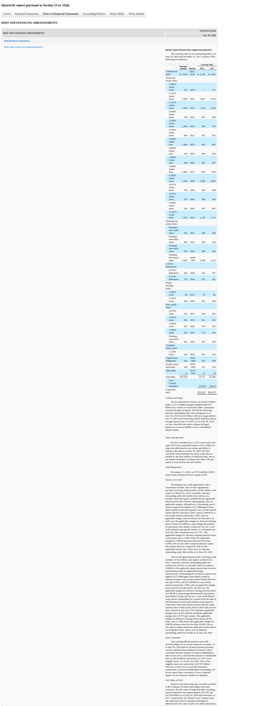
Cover (7, 13)
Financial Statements (26, 13)
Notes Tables (117, 13)
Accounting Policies (94, 13)
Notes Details (136, 13)
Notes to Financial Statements (60, 13)
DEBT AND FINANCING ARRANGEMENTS (23, 47)
